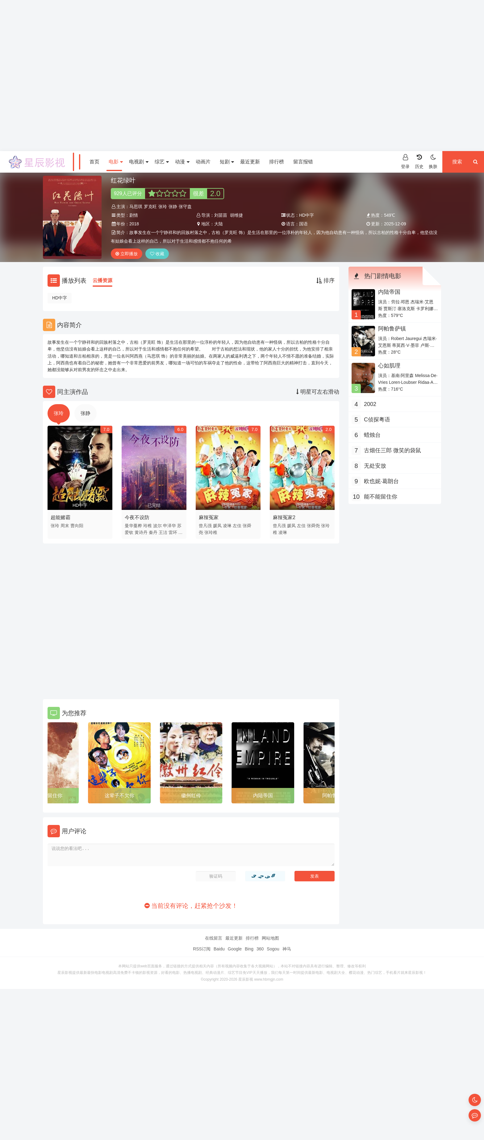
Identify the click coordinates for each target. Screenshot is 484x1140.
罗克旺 (150, 206)
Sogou (273, 948)
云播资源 (102, 280)
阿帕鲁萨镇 (392, 329)
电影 (116, 161)
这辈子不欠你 (119, 795)
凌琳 (227, 525)
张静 (173, 206)
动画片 (203, 161)
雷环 (173, 532)
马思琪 (135, 206)
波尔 (157, 525)
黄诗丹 (141, 532)
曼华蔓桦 (133, 525)
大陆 (218, 223)
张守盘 (185, 206)
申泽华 (169, 525)
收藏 (157, 253)
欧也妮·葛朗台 (381, 481)
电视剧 (138, 161)
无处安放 (375, 466)
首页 (94, 161)
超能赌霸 (60, 517)
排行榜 (276, 161)
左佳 (237, 525)
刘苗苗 (220, 215)
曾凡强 (205, 525)
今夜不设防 (137, 517)
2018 (134, 223)
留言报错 (303, 161)
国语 (303, 223)
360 (260, 948)
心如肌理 (389, 366)
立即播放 (126, 253)
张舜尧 (313, 525)
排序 (325, 280)
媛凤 (217, 525)
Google (235, 948)
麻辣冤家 (209, 517)
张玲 (162, 206)
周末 (64, 525)
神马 (286, 948)
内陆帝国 (263, 795)
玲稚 (147, 525)
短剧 (227, 161)
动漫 (182, 161)
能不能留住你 (47, 795)
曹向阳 (76, 525)
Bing (249, 948)
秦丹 (153, 532)
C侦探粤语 (377, 419)
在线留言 (213, 938)
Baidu (219, 948)
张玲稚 (210, 532)
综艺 (162, 161)
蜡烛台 (372, 435)
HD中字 (59, 297)
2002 (370, 404)
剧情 (133, 215)
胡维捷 (236, 215)
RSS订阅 (202, 948)
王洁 (163, 532)
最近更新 (250, 161)
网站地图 (270, 938)
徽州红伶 (191, 795)
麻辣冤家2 (284, 517)
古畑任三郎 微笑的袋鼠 (392, 450)
